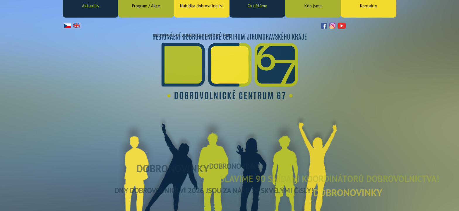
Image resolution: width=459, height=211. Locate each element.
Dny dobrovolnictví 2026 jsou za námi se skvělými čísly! (214, 190)
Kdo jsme (313, 5)
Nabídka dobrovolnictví (201, 5)
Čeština (67, 25)
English (76, 25)
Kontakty (368, 5)
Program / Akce (146, 5)
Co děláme (257, 5)
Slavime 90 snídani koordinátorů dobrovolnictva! (329, 178)
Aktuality (90, 5)
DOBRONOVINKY (172, 168)
